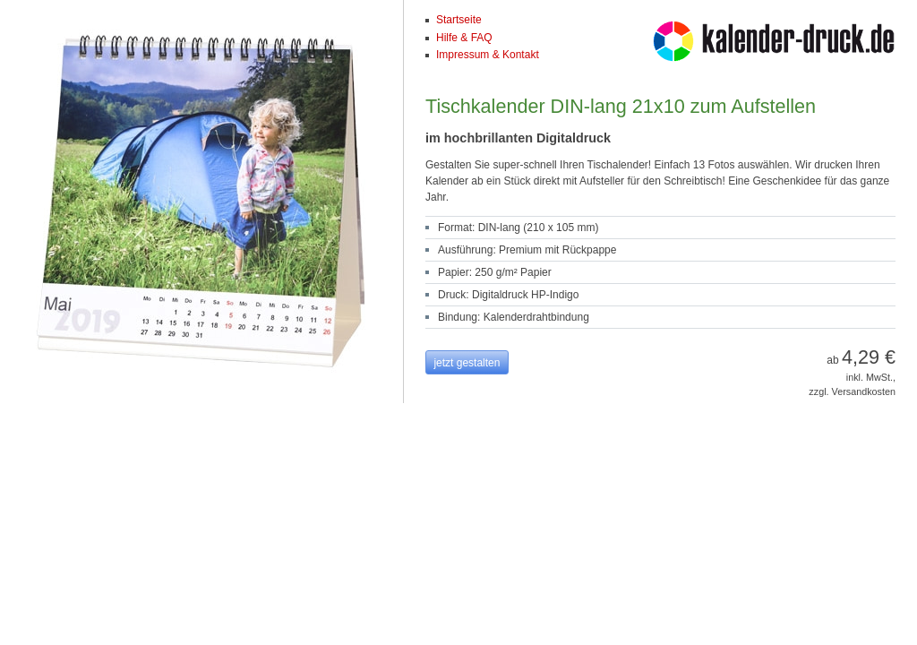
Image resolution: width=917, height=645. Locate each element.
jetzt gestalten (466, 363)
